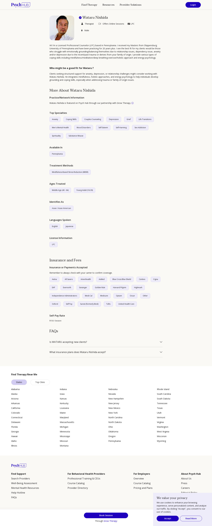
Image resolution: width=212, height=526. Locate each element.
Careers (185, 488)
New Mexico (114, 408)
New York (113, 412)
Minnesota (65, 431)
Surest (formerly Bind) (89, 304)
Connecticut (17, 417)
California (15, 408)
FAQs (14, 497)
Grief (129, 119)
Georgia (15, 431)
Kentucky (64, 403)
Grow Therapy (110, 521)
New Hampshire (116, 398)
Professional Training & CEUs (84, 478)
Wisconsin (162, 436)
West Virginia (163, 431)
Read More (191, 518)
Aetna (54, 279)
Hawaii (14, 436)
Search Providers (20, 478)
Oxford (55, 304)
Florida (14, 426)
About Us (186, 478)
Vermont (161, 417)
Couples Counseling (92, 119)
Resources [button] (108, 5)
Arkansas (15, 403)
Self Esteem (103, 127)
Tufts (108, 304)
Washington (162, 426)
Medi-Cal (88, 295)
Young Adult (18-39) (84, 190)
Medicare (104, 295)
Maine (63, 412)
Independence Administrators (64, 295)
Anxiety (55, 119)
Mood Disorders (84, 127)
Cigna (155, 279)
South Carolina (164, 394)
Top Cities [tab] (40, 382)
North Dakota (115, 422)
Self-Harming (121, 127)
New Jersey (113, 403)
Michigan (64, 426)
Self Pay (69, 304)
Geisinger (83, 287)
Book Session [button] (106, 515)
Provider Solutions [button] (130, 5)
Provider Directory (78, 488)
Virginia (160, 422)
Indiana (63, 389)
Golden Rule (100, 287)
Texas (160, 408)
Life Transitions (145, 119)
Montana (64, 445)
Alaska (14, 394)
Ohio (110, 426)
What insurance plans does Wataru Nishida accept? (77, 352)
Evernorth (67, 287)
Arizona (14, 398)
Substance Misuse (76, 136)
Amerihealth (86, 279)
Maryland (64, 417)
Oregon (112, 436)
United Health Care (126, 304)
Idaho (14, 441)
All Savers (69, 279)
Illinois (14, 445)
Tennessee (162, 403)
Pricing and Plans (143, 488)
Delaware (15, 422)
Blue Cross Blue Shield (121, 279)
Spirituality (56, 136)
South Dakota (163, 398)
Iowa (62, 394)
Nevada (112, 394)
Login (193, 4)
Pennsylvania (57, 154)
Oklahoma (113, 431)
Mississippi (65, 436)
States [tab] (19, 382)
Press (184, 483)
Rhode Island (163, 389)
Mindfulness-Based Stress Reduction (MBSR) (70, 172)
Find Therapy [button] (89, 5)
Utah (159, 412)
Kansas (63, 398)
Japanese (69, 226)
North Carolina (115, 417)
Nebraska (112, 389)
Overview (139, 478)
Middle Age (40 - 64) (60, 190)
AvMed (102, 279)
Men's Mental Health (60, 127)
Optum (119, 295)
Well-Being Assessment (24, 483)
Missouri (64, 441)
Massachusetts (67, 422)
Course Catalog (76, 483)
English (55, 226)
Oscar (132, 295)
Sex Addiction (140, 127)
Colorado (15, 412)
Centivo (142, 279)
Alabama (15, 389)
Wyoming (161, 441)
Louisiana (64, 408)
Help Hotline (18, 492)
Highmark (138, 287)
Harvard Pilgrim (119, 287)
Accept (167, 518)
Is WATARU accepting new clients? (68, 341)
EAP (53, 287)
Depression (114, 119)
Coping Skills (71, 119)
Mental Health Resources (25, 488)
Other (145, 295)
